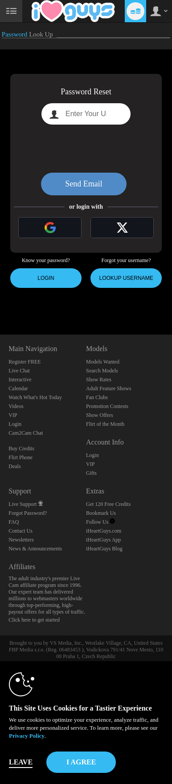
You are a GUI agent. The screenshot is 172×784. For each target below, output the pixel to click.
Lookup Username (126, 278)
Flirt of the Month (105, 424)
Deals (14, 466)
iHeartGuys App (103, 540)
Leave (21, 762)
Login (45, 278)
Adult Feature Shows (108, 388)
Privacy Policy (27, 735)
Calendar (18, 388)
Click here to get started (34, 620)
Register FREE (24, 362)
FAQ (13, 522)
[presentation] (86, 148)
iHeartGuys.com (103, 531)
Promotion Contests (107, 406)
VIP (12, 415)
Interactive (19, 379)
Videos (15, 406)
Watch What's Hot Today (35, 397)
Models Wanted (102, 362)
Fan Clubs (97, 397)
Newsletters (21, 540)
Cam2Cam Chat (25, 433)
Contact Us (20, 531)
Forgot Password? (27, 513)
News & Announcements (35, 549)
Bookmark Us (101, 513)
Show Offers (99, 415)
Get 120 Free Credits (108, 504)
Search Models (102, 371)
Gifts (91, 473)
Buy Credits (21, 448)
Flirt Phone (20, 457)
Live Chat (19, 371)
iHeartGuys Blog (104, 549)
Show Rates (98, 379)
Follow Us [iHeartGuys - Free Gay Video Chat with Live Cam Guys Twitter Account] (100, 522)
